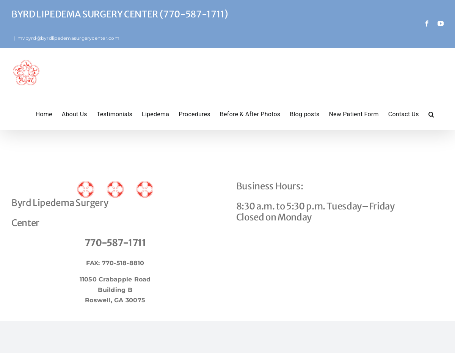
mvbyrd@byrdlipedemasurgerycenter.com (68, 38)
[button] (431, 114)
